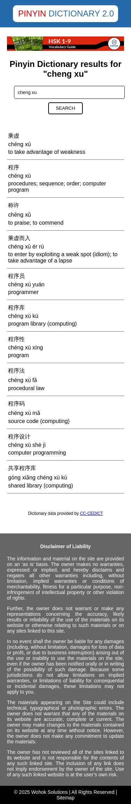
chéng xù (19, 176)
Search (65, 108)
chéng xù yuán (26, 284)
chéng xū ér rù (26, 247)
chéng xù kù (23, 316)
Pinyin (32, 13)
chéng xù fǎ (22, 380)
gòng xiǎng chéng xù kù (37, 478)
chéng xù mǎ (24, 413)
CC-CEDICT (91, 513)
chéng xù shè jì (27, 445)
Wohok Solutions (49, 792)
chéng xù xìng (25, 347)
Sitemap (65, 797)
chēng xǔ (19, 215)
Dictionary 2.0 (81, 13)
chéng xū (19, 144)
